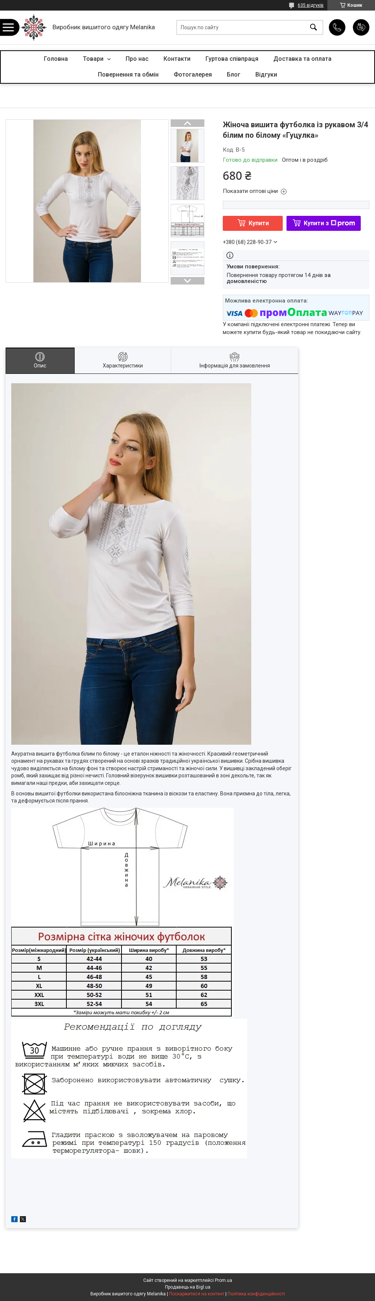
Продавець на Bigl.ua (187, 1287)
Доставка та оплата (302, 58)
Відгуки (266, 74)
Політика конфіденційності (256, 1293)
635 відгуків (311, 5)
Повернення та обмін (128, 74)
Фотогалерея (193, 74)
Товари (94, 58)
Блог (233, 74)
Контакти (177, 58)
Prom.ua (223, 1280)
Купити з (329, 223)
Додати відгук (361, 27)
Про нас (137, 58)
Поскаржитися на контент (196, 1293)
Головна (56, 58)
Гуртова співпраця (232, 58)
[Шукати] (313, 28)
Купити (259, 223)
